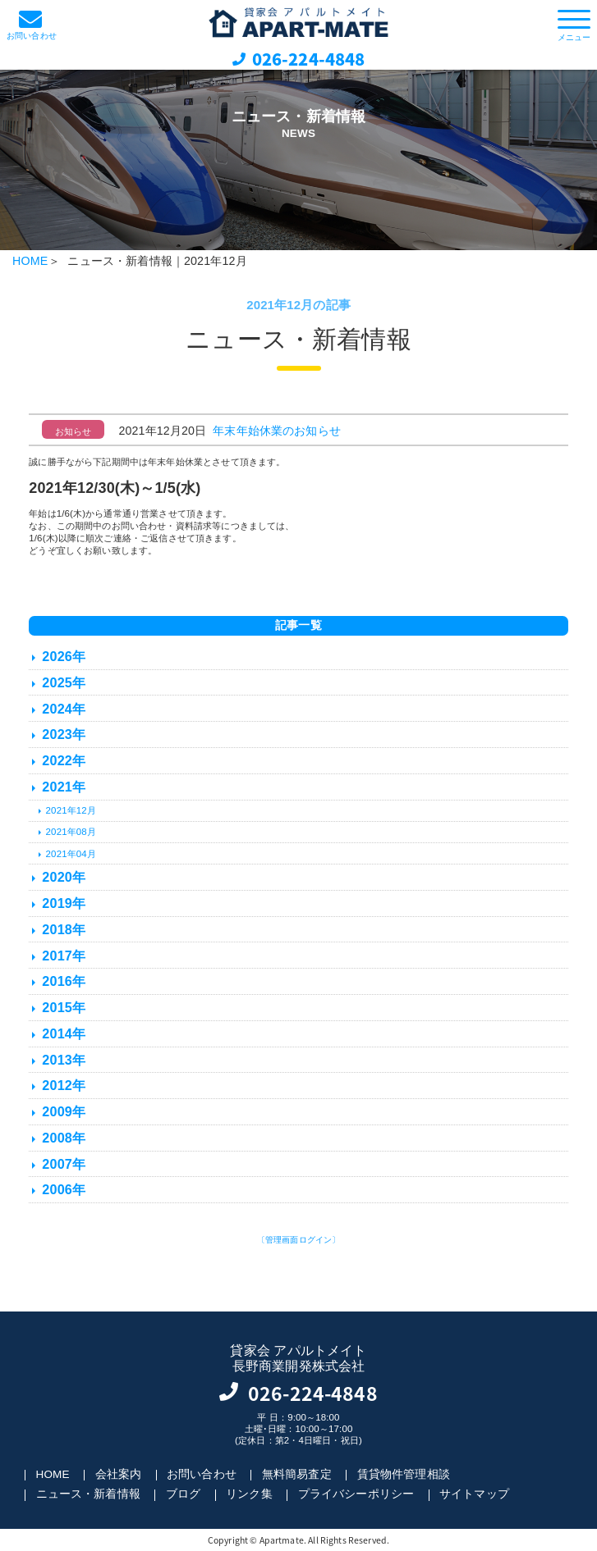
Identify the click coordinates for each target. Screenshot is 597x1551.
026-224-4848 (308, 59)
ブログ (183, 1495)
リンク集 (249, 1495)
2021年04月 (71, 854)
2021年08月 (71, 832)
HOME (30, 260)
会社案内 (118, 1475)
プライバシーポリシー (356, 1495)
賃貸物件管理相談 (403, 1475)
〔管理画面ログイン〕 (299, 1239)
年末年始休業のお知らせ (277, 430)
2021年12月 (71, 810)
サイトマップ (474, 1495)
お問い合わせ (202, 1475)
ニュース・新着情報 (88, 1495)
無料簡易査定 (297, 1475)
